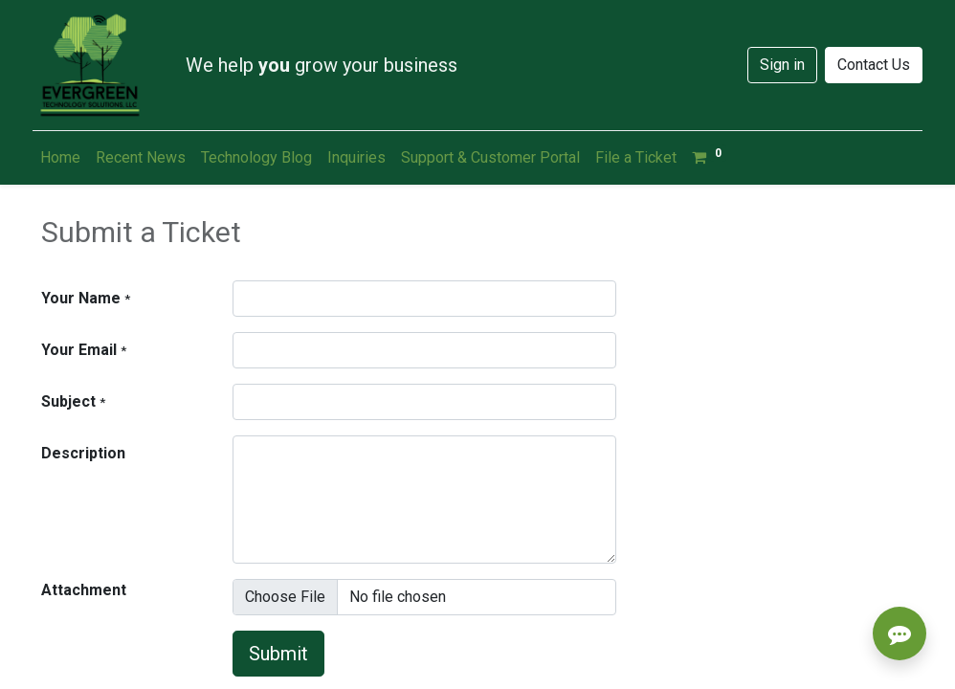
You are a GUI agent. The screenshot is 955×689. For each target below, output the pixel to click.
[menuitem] (60, 158)
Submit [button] (278, 653)
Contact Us (873, 65)
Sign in (782, 65)
